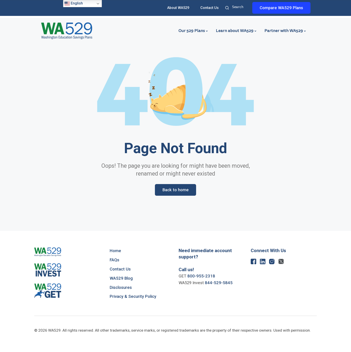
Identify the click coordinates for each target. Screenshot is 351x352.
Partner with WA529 (283, 31)
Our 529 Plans (191, 31)
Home (115, 250)
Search (227, 8)
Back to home (176, 189)
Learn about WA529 (234, 31)
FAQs (114, 260)
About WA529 (178, 8)
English (73, 3)
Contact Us (209, 8)
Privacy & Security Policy (133, 296)
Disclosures (121, 287)
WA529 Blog (121, 278)
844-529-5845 (219, 282)
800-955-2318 (201, 276)
